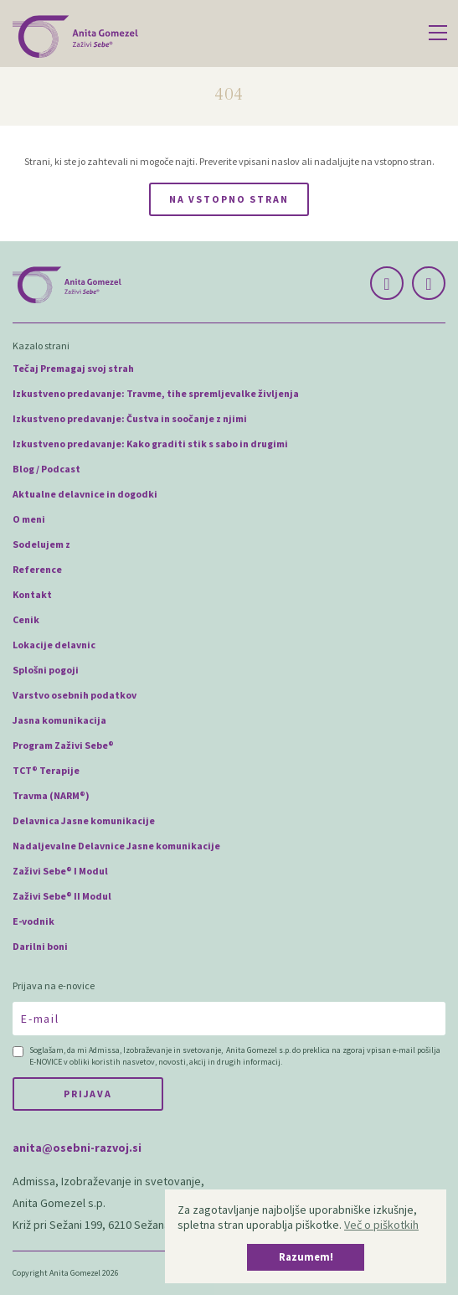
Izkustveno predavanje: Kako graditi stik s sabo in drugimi (150, 443)
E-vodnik (33, 921)
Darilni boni (40, 946)
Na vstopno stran (229, 199)
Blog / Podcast (46, 468)
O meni (29, 519)
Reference (37, 569)
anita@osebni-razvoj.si (77, 1147)
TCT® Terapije (46, 770)
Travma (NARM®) (51, 795)
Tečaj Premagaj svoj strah (73, 368)
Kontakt (32, 594)
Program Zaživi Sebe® (63, 745)
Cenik (26, 619)
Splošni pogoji (46, 669)
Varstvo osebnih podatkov (74, 695)
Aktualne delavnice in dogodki (85, 494)
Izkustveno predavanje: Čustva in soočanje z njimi (130, 418)
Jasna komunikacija (59, 720)
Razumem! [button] (306, 1257)
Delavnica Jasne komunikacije (84, 820)
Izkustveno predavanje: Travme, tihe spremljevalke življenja (156, 393)
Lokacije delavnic (54, 644)
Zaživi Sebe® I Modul (60, 870)
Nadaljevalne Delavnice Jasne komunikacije (116, 845)
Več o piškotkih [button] (381, 1224)
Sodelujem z (41, 544)
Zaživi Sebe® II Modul (62, 896)
